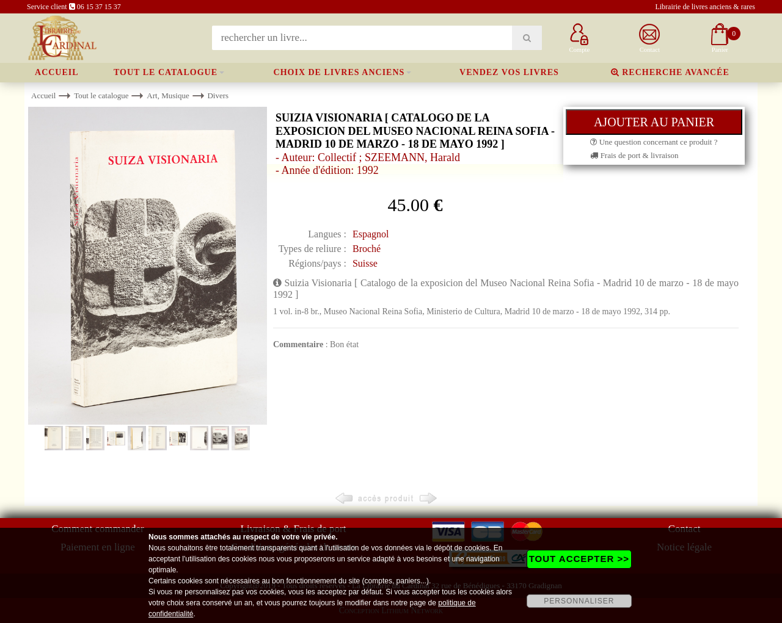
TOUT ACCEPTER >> (579, 558)
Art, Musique (168, 95)
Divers (217, 95)
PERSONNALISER (579, 601)
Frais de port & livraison (634, 155)
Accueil (57, 72)
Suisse (365, 263)
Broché (367, 248)
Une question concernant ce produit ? (653, 141)
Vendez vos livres (509, 72)
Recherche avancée (670, 72)
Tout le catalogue (165, 72)
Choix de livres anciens (339, 72)
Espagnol (371, 234)
